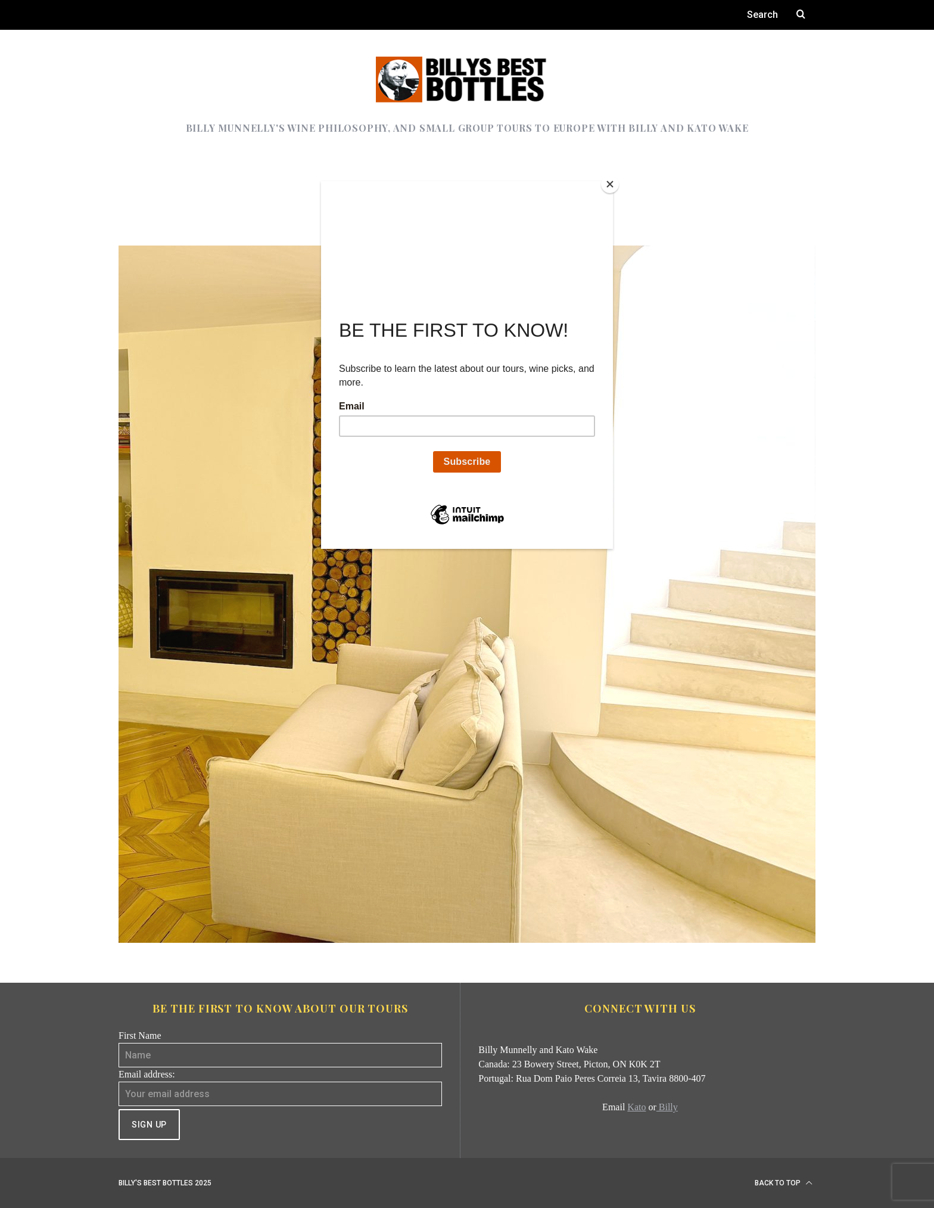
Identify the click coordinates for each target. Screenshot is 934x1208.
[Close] (610, 184)
